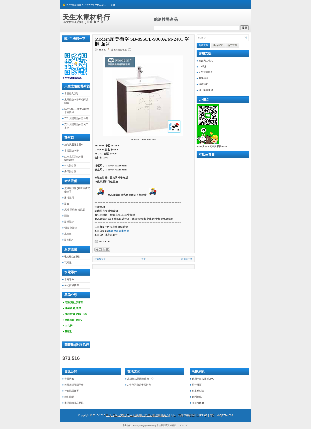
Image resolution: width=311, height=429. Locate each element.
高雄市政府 (198, 402)
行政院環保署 (71, 390)
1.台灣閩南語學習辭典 (139, 384)
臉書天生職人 (206, 60)
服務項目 (203, 78)
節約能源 (69, 396)
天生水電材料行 (86, 17)
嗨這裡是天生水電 (118, 231)
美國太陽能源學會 (74, 384)
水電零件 (69, 279)
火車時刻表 (198, 390)
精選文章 (203, 45)
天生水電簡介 (206, 72)
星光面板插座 (71, 285)
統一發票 (197, 384)
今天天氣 (69, 378)
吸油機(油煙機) (72, 256)
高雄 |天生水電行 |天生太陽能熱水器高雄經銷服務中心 (137, 415)
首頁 (113, 4)
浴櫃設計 (69, 221)
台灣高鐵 (197, 396)
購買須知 (203, 84)
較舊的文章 (186, 259)
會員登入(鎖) (71, 93)
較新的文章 (100, 259)
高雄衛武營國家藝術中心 (140, 378)
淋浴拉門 (69, 197)
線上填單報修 (206, 90)
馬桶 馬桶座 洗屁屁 (74, 209)
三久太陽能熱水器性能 (76, 118)
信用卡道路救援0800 (203, 378)
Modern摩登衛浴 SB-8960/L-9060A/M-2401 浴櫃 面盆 (142, 41)
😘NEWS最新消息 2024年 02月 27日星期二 (84, 4)
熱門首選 (232, 45)
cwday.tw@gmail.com (143, 425)
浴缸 (66, 203)
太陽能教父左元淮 (74, 402)
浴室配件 (69, 239)
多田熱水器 (70, 171)
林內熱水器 (70, 165)
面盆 (66, 215)
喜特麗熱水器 (71, 150)
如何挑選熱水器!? (73, 144)
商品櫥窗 (218, 45)
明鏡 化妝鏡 (70, 227)
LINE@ (202, 66)
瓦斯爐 (68, 262)
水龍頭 (68, 233)
